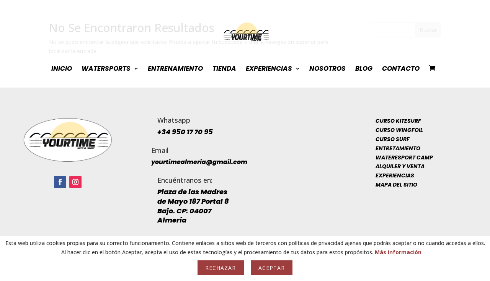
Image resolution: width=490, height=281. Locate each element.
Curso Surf (393, 139)
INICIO (61, 69)
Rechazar (220, 267)
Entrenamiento (175, 69)
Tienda (224, 69)
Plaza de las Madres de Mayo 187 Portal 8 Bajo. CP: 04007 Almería (193, 206)
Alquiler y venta (400, 166)
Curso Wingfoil (399, 130)
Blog (363, 69)
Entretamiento (398, 148)
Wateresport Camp (404, 157)
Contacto (401, 69)
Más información (398, 252)
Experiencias (269, 69)
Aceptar (271, 267)
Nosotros (327, 69)
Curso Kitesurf (398, 121)
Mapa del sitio (396, 184)
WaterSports (106, 69)
